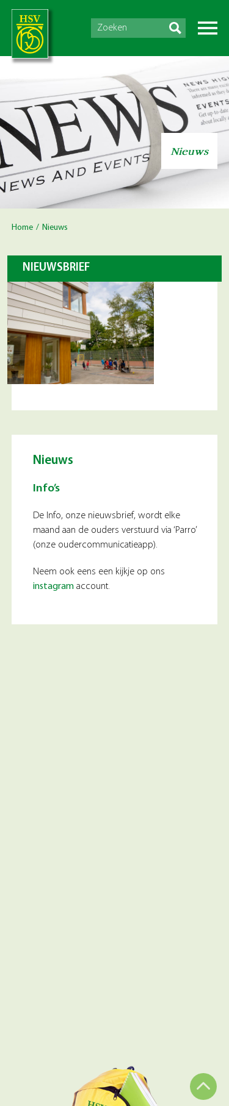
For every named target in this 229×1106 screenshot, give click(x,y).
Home (22, 227)
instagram (53, 586)
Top (203, 1086)
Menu (207, 28)
